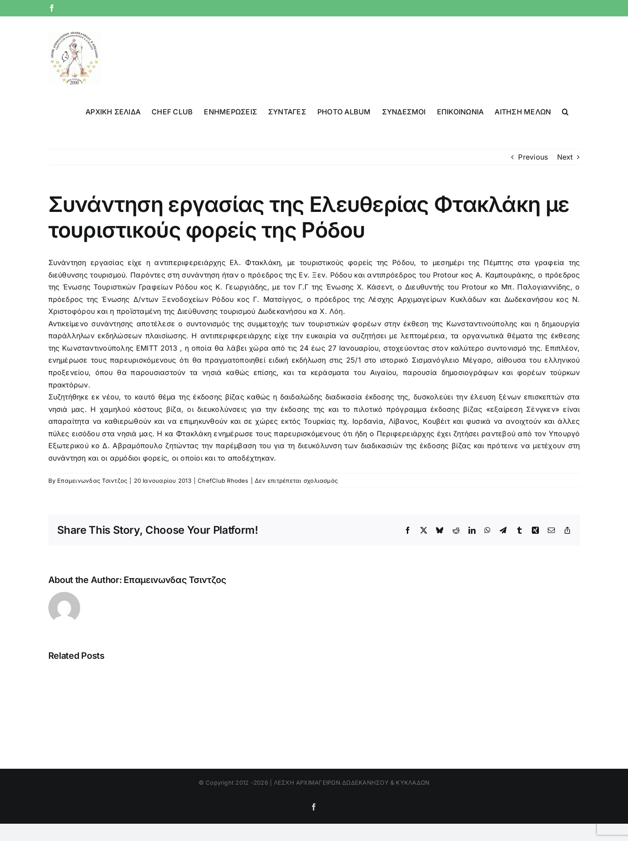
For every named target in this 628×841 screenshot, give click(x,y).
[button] (565, 111)
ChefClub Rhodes (223, 480)
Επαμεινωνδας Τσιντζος (92, 480)
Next (565, 157)
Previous (533, 157)
